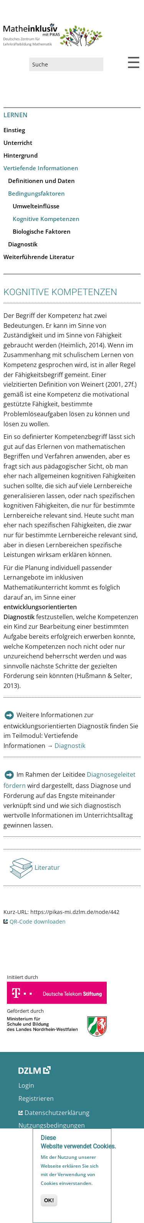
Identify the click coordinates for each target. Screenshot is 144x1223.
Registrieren (36, 1098)
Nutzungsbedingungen (51, 1125)
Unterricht (17, 142)
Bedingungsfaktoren (36, 193)
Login (26, 1085)
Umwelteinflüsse (36, 206)
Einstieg (14, 130)
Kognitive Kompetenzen (46, 219)
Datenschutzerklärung (57, 1112)
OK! (49, 1201)
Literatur (48, 869)
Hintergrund (20, 155)
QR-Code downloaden (38, 921)
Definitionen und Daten (41, 180)
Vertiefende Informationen (40, 168)
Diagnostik (23, 244)
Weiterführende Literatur (38, 257)
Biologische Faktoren (42, 231)
